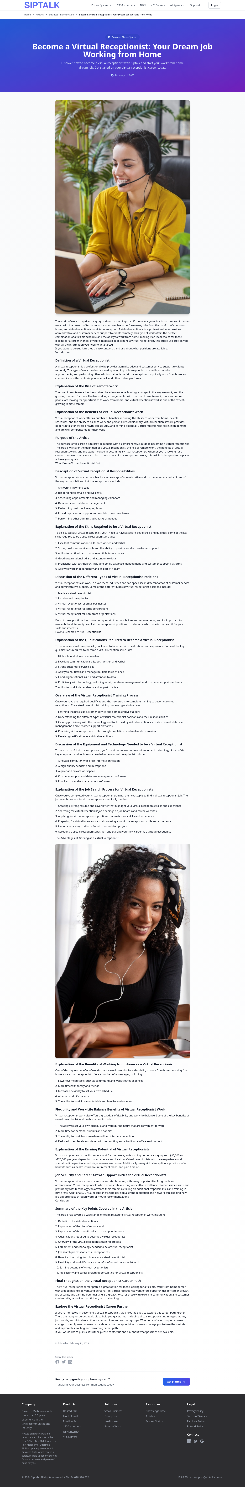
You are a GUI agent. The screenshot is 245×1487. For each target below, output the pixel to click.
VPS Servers (158, 5)
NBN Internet (71, 1431)
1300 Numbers (126, 5)
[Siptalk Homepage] (42, 5)
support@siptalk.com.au (208, 1477)
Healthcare (111, 1421)
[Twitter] (196, 1441)
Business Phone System (61, 14)
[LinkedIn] (189, 1441)
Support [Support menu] (196, 5)
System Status (154, 1421)
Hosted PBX (70, 1411)
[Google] (202, 1441)
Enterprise (110, 1416)
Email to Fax (70, 1421)
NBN (143, 5)
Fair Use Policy (196, 1421)
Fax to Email (70, 1416)
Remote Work (112, 1426)
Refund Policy (195, 1426)
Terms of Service (197, 1416)
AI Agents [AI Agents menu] (177, 5)
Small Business (113, 1411)
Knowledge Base (156, 1411)
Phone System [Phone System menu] (101, 5)
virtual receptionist (132, 329)
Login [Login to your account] (214, 5)
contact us (108, 348)
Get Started (176, 1381)
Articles (40, 14)
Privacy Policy (195, 1411)
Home (27, 14)
